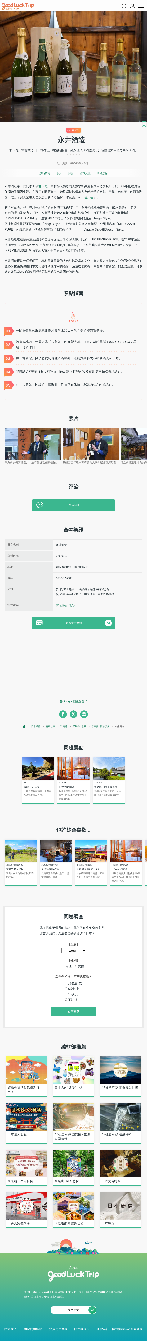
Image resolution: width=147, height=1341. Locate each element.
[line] (84, 714)
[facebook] (63, 714)
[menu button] (141, 6)
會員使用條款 (58, 1329)
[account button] (132, 6)
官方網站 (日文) (65, 605)
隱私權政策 (82, 1329)
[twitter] (73, 714)
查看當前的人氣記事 (71, 1335)
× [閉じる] (89, 1335)
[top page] (24, 726)
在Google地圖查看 (72, 701)
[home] (18, 6)
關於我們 (10, 1329)
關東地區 (50, 726)
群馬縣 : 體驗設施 (100, 726)
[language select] (124, 6)
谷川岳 (88, 197)
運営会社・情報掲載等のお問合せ (120, 1329)
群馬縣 (42, 186)
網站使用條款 (33, 1329)
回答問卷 (73, 1011)
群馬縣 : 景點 (79, 726)
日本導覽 (35, 726)
